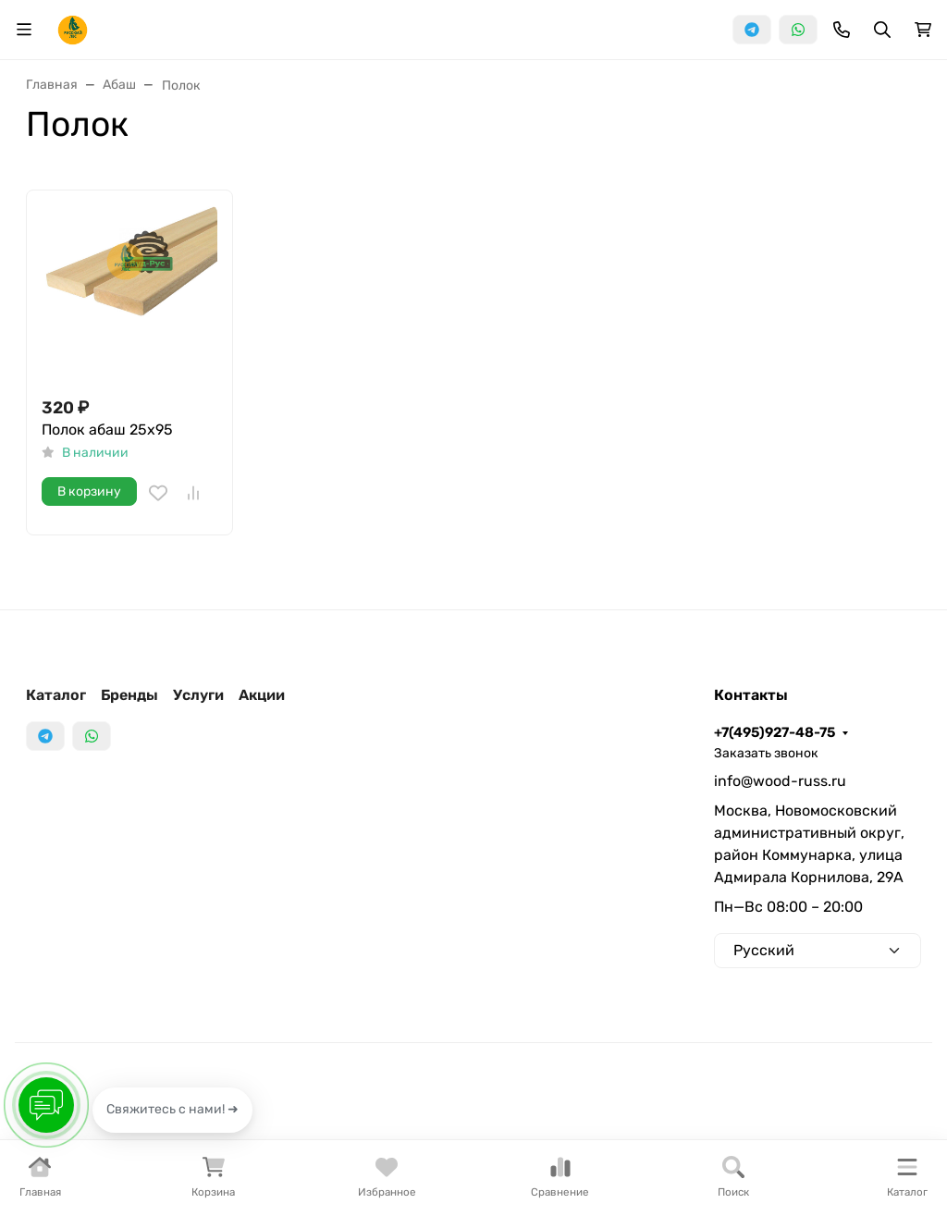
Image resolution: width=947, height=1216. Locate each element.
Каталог (56, 695)
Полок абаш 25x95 (107, 429)
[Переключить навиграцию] (24, 29)
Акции (262, 695)
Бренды (129, 695)
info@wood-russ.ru (780, 781)
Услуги (198, 695)
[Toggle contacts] (841, 29)
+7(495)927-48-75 (774, 732)
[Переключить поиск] (882, 29)
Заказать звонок (766, 753)
